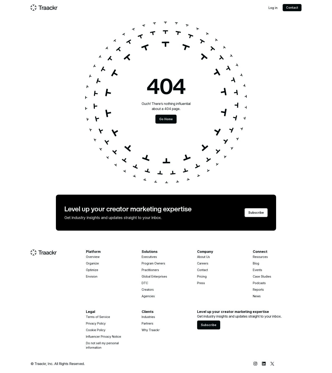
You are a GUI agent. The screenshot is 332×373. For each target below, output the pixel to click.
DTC (145, 283)
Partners (147, 323)
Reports (258, 289)
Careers (202, 263)
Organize (92, 263)
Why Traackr (151, 330)
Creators (148, 289)
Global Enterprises (154, 276)
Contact (292, 7)
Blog (256, 263)
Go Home (166, 119)
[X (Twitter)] (272, 363)
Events (257, 270)
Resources (260, 257)
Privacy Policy (96, 323)
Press (201, 283)
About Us (203, 257)
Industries (148, 317)
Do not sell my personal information (102, 345)
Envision (91, 276)
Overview (93, 257)
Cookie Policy (95, 330)
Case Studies (262, 276)
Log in (273, 8)
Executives (149, 257)
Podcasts (259, 283)
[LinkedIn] (263, 363)
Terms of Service (98, 317)
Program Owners (153, 263)
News (257, 296)
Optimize (92, 270)
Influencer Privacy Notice (103, 336)
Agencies (148, 296)
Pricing (202, 276)
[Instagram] (255, 363)
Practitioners (150, 270)
